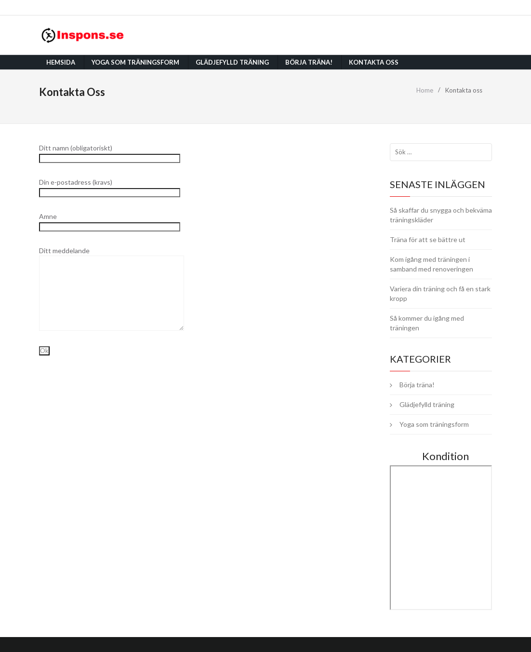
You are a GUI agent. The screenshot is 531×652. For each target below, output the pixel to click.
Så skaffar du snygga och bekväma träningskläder (441, 215)
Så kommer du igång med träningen (427, 323)
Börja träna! (308, 62)
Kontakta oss (373, 62)
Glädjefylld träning (232, 62)
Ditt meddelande (111, 271)
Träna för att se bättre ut (427, 239)
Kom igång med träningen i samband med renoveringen (431, 264)
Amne (109, 221)
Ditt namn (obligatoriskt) (109, 153)
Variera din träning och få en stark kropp (440, 293)
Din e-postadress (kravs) (109, 187)
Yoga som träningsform (135, 62)
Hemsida (60, 62)
